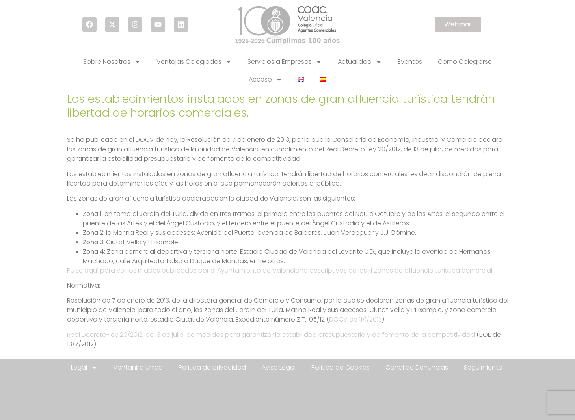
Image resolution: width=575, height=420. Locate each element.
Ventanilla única (138, 367)
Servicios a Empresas (284, 62)
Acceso (265, 79)
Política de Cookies (340, 367)
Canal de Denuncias (416, 367)
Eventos (410, 61)
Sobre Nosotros (112, 62)
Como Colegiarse (465, 61)
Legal (84, 368)
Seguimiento (483, 367)
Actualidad (360, 62)
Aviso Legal (279, 367)
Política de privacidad (212, 367)
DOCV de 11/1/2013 (355, 319)
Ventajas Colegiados (194, 62)
